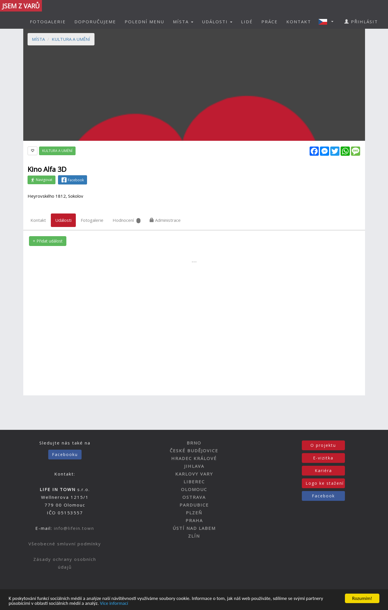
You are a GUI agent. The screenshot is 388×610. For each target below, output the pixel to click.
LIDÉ (247, 21)
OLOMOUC (194, 489)
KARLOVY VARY (194, 474)
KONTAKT (298, 21)
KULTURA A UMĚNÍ (71, 39)
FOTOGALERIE (48, 21)
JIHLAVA (194, 466)
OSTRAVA (194, 497)
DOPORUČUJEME (95, 21)
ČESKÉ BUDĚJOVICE (194, 450)
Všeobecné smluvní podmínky (64, 544)
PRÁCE (269, 21)
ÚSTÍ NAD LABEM (194, 528)
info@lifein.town (74, 528)
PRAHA (194, 520)
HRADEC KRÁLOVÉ (194, 458)
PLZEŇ (194, 512)
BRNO (194, 443)
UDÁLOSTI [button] (217, 21)
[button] (327, 21)
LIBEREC (194, 481)
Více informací (114, 604)
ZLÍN (194, 536)
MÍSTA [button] (183, 21)
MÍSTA (38, 39)
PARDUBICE (194, 505)
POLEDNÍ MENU (144, 21)
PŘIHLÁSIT (361, 21)
